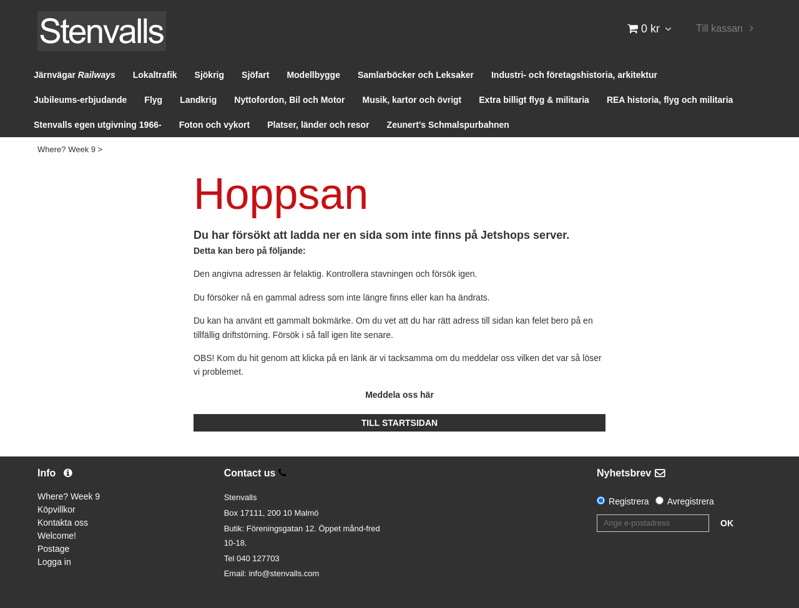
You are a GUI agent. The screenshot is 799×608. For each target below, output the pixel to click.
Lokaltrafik (155, 75)
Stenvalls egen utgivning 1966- (98, 125)
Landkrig (198, 100)
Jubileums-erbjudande (80, 100)
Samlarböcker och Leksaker (416, 75)
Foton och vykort (214, 125)
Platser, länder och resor (318, 125)
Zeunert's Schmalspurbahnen (448, 125)
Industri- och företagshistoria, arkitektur (574, 75)
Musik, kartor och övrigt (412, 100)
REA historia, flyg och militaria (670, 100)
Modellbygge (313, 75)
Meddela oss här (399, 395)
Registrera (629, 501)
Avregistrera (690, 501)
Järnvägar (74, 75)
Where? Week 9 (66, 149)
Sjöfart (255, 75)
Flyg (153, 100)
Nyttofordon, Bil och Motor (289, 100)
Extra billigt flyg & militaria (534, 100)
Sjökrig (209, 75)
